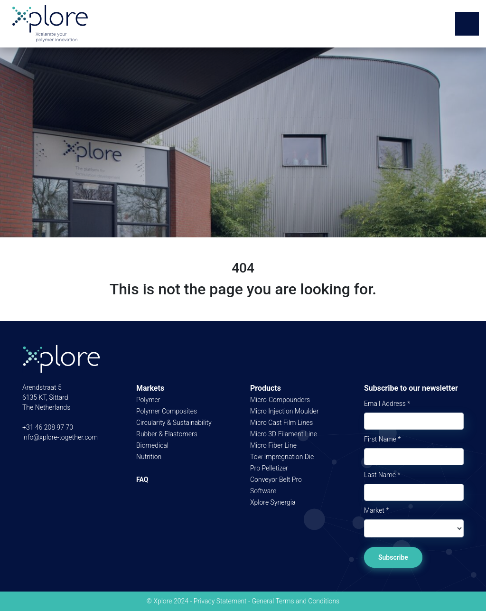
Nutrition (148, 457)
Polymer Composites (166, 411)
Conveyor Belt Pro (276, 479)
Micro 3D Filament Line (283, 434)
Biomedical (152, 445)
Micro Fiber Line (273, 445)
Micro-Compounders (280, 400)
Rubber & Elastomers (166, 434)
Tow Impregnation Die (282, 457)
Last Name (382, 475)
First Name (382, 439)
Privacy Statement (220, 601)
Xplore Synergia (272, 502)
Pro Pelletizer (269, 468)
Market (376, 510)
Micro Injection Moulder (284, 411)
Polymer (148, 400)
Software (263, 491)
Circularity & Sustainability (174, 422)
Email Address (387, 403)
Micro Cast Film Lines (281, 422)
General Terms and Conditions (295, 601)
